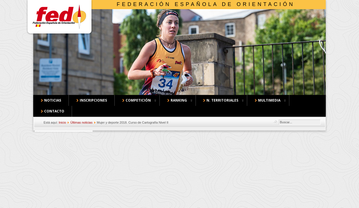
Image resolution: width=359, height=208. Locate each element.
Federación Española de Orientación (206, 4)
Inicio (62, 122)
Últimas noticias (81, 122)
